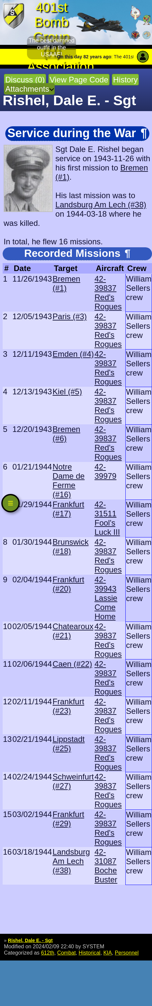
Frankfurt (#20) (68, 584)
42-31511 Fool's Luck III (107, 518)
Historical (89, 953)
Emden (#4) (73, 354)
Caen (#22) (72, 663)
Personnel (127, 953)
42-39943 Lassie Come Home (105, 598)
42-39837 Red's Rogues (108, 292)
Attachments (27, 88)
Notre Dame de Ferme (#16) (69, 480)
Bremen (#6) (66, 434)
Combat (66, 953)
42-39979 (105, 471)
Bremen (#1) (66, 283)
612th (47, 953)
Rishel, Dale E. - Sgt (30, 940)
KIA (107, 953)
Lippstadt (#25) (69, 744)
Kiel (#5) (67, 391)
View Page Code (79, 79)
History (125, 79)
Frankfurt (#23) (68, 706)
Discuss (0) (25, 79)
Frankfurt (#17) (68, 509)
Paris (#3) (70, 316)
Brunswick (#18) (71, 546)
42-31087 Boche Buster (105, 865)
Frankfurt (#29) (68, 819)
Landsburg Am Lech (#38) (100, 204)
